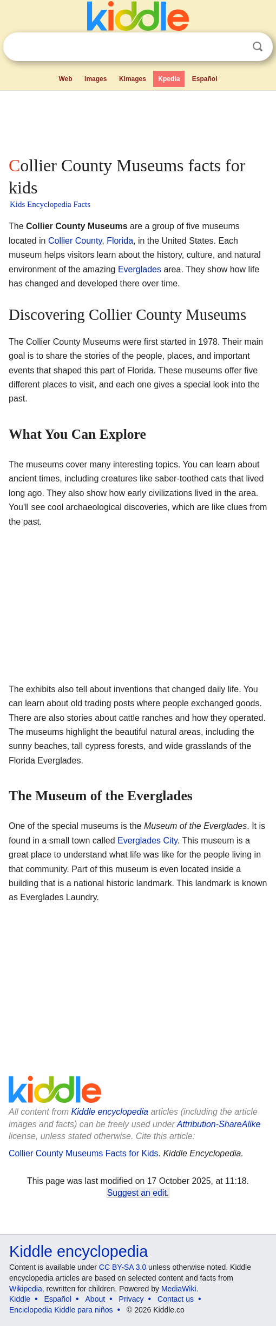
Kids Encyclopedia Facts (50, 204)
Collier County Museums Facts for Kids (84, 1153)
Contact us (175, 1299)
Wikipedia (25, 1288)
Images (95, 79)
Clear (235, 47)
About (96, 1299)
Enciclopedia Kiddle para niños (61, 1309)
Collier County (75, 240)
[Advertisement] (138, 121)
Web (65, 79)
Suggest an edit (137, 1192)
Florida (120, 240)
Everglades (139, 269)
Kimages (132, 79)
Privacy (131, 1299)
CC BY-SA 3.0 (122, 1267)
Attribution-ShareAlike (219, 1124)
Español (205, 79)
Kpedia (169, 79)
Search (258, 47)
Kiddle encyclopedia (109, 1111)
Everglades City (147, 840)
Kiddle (19, 1299)
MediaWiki (178, 1288)
